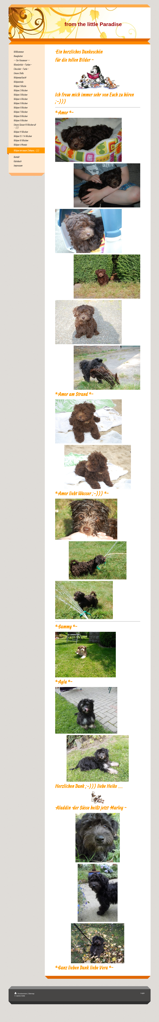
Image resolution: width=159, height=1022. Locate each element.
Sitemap (31, 993)
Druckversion (21, 993)
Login (143, 993)
